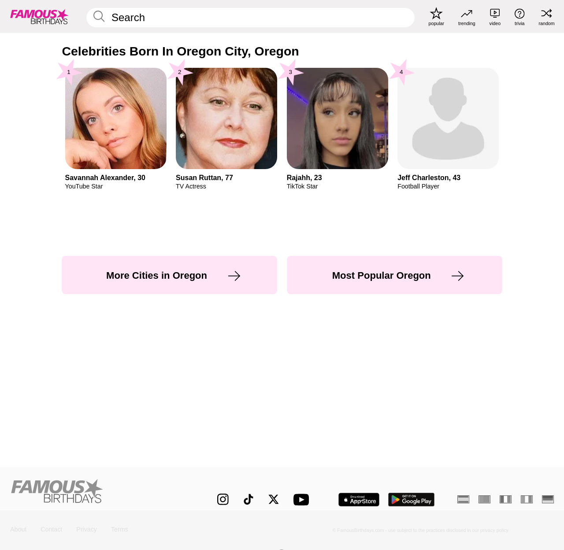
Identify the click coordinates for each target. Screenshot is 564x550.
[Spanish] (463, 499)
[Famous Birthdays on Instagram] (223, 499)
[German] (548, 499)
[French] (506, 499)
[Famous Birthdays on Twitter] (273, 499)
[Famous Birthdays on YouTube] (303, 499)
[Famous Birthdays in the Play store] (411, 499)
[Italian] (527, 499)
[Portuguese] (484, 499)
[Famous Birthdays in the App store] (359, 499)
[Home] (97, 493)
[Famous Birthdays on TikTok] (248, 499)
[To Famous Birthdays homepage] (39, 16)
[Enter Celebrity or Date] (250, 17)
